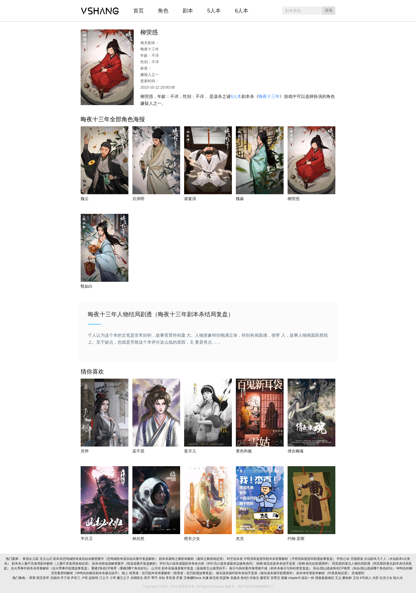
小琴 (113, 578)
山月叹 (156, 568)
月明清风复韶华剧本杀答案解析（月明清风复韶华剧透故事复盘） (290, 559)
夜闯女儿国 (31, 559)
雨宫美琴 (43, 578)
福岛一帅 (308, 578)
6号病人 (366, 578)
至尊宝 (276, 578)
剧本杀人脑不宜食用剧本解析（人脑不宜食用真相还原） (52, 563)
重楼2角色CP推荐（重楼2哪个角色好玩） (121, 568)
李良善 (171, 578)
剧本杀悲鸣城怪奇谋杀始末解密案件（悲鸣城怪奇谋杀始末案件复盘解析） (106, 559)
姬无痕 (214, 578)
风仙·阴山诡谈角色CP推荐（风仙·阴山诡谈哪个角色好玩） (355, 568)
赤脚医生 (137, 578)
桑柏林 (347, 578)
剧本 (188, 11)
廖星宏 (265, 578)
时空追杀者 (235, 559)
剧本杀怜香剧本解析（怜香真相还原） (323, 573)
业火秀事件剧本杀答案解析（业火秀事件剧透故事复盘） (51, 568)
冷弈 (375, 578)
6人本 (241, 11)
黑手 (147, 578)
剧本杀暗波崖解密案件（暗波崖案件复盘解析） (126, 563)
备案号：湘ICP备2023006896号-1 (249, 586)
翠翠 (32, 578)
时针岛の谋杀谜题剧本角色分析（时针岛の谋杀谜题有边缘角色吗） (208, 563)
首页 (138, 11)
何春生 (255, 578)
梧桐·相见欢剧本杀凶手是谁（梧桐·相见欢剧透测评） (294, 563)
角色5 (245, 578)
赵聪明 (94, 578)
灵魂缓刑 (358, 573)
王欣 (356, 578)
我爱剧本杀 (100, 9)
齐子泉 (65, 578)
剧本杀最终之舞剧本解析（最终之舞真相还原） (193, 559)
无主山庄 (46, 559)
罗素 (179, 578)
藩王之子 (123, 578)
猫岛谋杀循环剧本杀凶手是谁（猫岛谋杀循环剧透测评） (256, 573)
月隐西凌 (357, 559)
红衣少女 (386, 578)
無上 (125, 573)
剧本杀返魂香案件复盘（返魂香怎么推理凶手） (195, 568)
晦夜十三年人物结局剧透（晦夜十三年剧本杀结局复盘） (161, 314)
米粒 (162, 578)
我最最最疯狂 (325, 578)
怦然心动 (343, 559)
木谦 (205, 578)
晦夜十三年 (269, 96)
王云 (338, 578)
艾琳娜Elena (193, 578)
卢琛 (85, 578)
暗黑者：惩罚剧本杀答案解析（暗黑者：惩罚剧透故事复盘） (172, 573)
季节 (154, 578)
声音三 (76, 578)
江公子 (104, 578)
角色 (163, 11)
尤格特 (55, 578)
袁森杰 (235, 578)
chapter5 (294, 578)
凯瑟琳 (225, 578)
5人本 (214, 11)
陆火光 (398, 578)
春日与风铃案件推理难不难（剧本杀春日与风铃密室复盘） (271, 568)
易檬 (284, 578)
